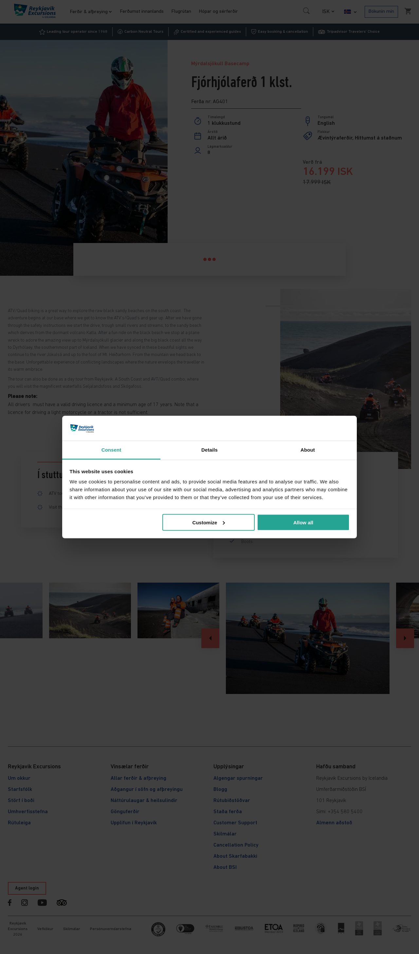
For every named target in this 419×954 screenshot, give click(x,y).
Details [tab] (209, 450)
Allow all (303, 522)
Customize (208, 522)
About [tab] (308, 450)
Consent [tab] (111, 450)
